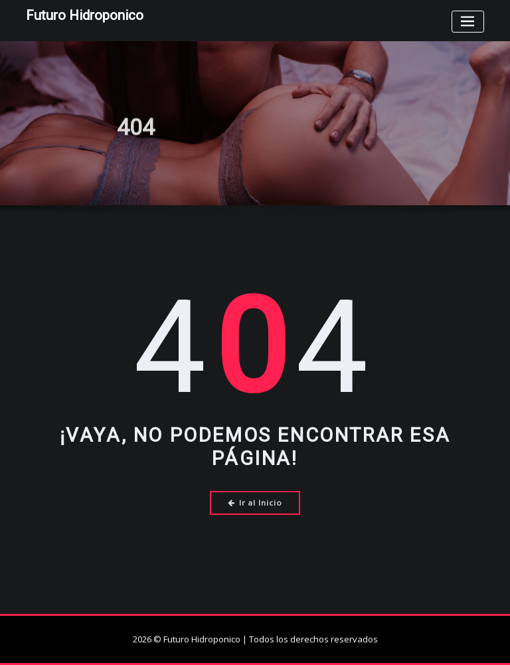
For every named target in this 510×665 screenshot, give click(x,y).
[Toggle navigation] (468, 22)
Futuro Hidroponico (84, 15)
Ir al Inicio (255, 503)
